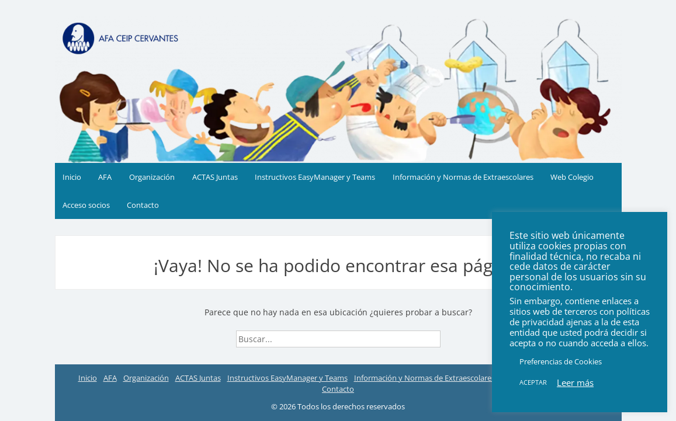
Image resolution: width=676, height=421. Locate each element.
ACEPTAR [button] (533, 382)
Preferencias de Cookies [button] (560, 361)
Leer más (575, 382)
